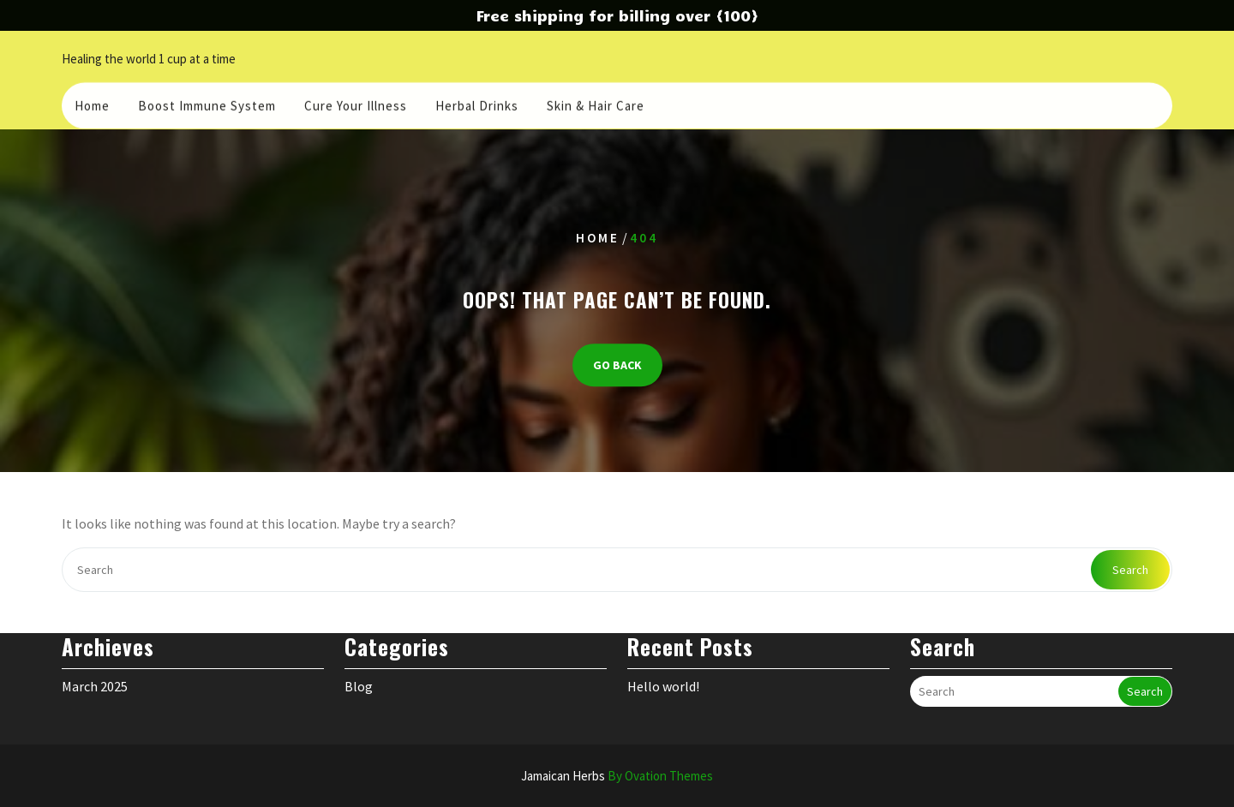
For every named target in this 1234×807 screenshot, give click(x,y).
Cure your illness (355, 103)
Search (1130, 569)
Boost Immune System (207, 103)
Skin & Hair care (595, 103)
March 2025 (95, 669)
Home (92, 103)
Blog (358, 669)
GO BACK (617, 365)
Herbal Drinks (476, 103)
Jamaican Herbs (617, 776)
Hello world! (663, 669)
